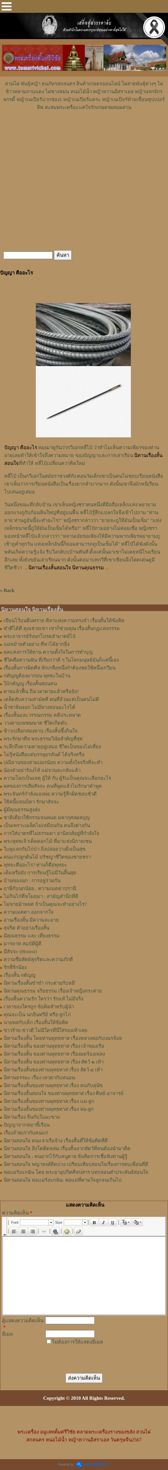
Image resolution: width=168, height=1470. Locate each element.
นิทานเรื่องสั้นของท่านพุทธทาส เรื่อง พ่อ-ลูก (49, 1109)
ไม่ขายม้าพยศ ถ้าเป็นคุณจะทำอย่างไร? (45, 904)
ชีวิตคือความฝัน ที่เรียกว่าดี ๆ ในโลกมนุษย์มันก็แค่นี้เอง (61, 660)
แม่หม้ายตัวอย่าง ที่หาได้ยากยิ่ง (36, 644)
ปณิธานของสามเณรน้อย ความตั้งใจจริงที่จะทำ (53, 762)
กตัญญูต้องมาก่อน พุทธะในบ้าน (37, 675)
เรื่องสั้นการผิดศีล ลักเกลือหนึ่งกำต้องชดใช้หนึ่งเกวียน (59, 667)
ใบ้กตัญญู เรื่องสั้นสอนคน (30, 683)
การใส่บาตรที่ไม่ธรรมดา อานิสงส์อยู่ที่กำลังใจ (51, 833)
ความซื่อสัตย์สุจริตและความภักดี (38, 959)
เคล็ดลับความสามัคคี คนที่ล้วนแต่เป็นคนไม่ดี (51, 699)
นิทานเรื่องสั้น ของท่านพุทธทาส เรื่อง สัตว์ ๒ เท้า (54, 1061)
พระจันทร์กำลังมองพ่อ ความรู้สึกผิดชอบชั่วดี (50, 794)
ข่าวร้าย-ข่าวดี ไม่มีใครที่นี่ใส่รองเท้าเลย (45, 1030)
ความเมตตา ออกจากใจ (29, 912)
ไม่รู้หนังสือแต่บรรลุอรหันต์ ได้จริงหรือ (44, 754)
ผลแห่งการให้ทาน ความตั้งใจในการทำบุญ (48, 652)
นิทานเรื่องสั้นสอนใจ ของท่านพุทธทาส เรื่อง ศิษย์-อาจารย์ (64, 1093)
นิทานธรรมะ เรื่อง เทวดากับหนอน (39, 1077)
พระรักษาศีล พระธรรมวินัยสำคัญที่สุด (43, 738)
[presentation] (92, 1356)
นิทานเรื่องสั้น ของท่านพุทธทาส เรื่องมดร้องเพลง (54, 1054)
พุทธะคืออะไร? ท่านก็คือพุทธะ (35, 864)
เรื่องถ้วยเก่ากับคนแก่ (26, 1132)
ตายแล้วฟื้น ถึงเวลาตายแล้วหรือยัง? (41, 691)
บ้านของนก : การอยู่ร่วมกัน (32, 880)
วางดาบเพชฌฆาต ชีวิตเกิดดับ (35, 723)
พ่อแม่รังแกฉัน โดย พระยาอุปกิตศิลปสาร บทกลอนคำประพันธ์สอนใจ (76, 1172)
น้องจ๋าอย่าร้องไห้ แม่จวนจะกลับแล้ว (42, 770)
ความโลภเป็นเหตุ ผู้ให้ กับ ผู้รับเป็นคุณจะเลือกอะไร (57, 778)
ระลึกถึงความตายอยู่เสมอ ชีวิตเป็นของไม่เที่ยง (52, 746)
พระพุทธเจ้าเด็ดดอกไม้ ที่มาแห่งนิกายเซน (48, 841)
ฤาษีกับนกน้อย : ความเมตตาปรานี (40, 888)
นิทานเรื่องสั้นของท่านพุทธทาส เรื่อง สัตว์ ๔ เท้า (53, 1069)
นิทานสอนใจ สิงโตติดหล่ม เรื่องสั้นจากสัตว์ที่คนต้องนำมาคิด (67, 1148)
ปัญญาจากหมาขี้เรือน (27, 1125)
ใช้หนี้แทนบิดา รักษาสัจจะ (31, 801)
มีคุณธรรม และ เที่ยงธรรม (32, 935)
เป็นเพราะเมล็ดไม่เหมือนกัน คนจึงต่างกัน (47, 825)
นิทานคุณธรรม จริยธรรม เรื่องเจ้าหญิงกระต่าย (53, 991)
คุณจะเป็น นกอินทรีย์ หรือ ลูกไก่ (37, 1014)
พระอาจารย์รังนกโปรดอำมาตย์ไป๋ (40, 636)
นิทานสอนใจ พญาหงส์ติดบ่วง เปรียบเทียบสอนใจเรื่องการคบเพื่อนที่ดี (76, 1164)
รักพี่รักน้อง (15, 967)
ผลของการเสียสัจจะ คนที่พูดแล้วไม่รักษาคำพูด (53, 786)
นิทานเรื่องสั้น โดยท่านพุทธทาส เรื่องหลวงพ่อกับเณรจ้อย (63, 1038)
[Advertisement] (84, 131)
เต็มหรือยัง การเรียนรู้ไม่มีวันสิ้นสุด (40, 872)
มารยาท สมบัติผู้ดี (22, 943)
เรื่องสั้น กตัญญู (20, 975)
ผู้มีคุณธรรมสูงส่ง (22, 809)
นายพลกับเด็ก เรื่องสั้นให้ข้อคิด (36, 1022)
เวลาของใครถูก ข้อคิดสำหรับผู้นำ (39, 1006)
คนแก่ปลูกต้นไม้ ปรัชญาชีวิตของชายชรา (47, 857)
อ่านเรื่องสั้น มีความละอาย (31, 920)
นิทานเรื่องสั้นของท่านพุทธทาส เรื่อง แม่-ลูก (49, 1101)
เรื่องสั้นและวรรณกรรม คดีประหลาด (42, 715)
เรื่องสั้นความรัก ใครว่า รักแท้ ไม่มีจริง (43, 998)
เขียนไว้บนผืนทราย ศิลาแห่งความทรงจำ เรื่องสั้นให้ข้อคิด (64, 620)
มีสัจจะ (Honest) (20, 951)
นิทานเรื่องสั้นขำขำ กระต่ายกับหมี (39, 983)
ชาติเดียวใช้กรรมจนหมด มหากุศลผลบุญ (47, 817)
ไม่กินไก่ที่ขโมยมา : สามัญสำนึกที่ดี (41, 896)
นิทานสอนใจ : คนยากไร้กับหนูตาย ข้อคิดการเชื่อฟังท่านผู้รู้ (65, 1156)
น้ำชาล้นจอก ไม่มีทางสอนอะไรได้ (39, 707)
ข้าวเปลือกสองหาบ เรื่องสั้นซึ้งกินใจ (41, 731)
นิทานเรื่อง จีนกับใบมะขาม (32, 1117)
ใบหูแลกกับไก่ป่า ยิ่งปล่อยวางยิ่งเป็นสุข (44, 849)
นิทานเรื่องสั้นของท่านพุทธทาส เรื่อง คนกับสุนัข (53, 1085)
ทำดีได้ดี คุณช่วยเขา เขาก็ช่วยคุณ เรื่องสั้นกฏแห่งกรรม (62, 628)
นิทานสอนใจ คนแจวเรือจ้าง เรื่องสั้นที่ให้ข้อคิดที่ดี (56, 1140)
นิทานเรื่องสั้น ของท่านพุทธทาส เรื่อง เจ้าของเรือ (54, 1046)
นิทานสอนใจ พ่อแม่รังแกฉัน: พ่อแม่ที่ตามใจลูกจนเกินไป (63, 1180)
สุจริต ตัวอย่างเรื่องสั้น (26, 928)
